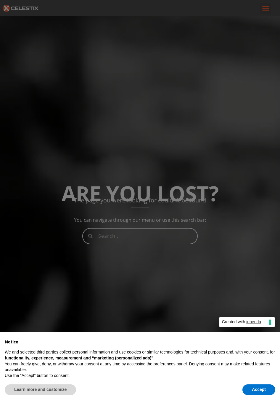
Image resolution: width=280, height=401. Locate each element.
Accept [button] (259, 389)
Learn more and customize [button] (40, 389)
